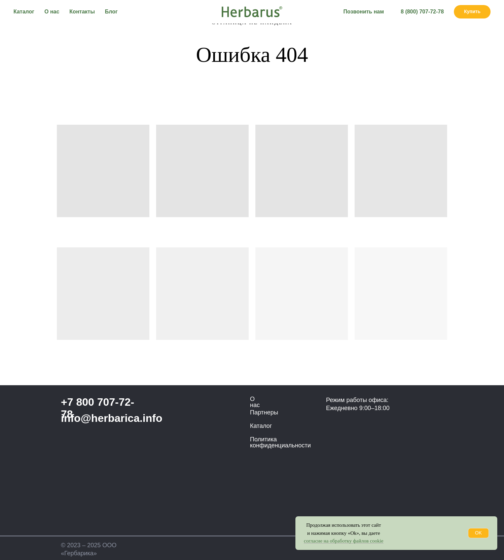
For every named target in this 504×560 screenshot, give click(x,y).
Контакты (82, 11)
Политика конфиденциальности (280, 442)
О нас (51, 11)
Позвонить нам (364, 11)
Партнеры (264, 412)
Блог (111, 11)
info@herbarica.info (111, 418)
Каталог (23, 11)
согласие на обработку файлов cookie (344, 541)
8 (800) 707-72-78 (422, 11)
